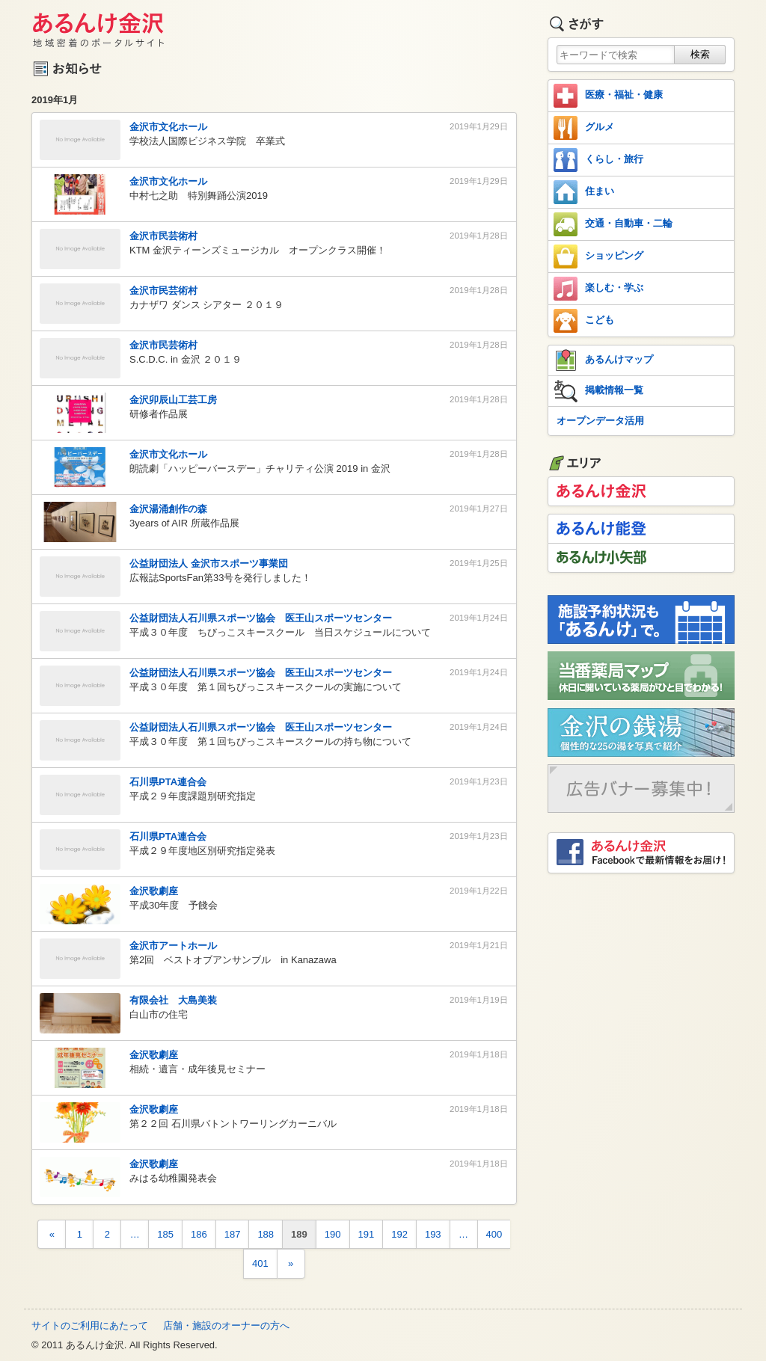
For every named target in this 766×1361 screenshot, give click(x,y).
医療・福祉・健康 (608, 96)
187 (232, 1234)
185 (165, 1234)
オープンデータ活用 (600, 420)
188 (265, 1234)
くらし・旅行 (598, 160)
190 (333, 1234)
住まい (584, 192)
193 (433, 1234)
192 (399, 1234)
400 (494, 1234)
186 (199, 1234)
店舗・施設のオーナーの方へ (226, 1325)
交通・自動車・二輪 (613, 224)
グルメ (584, 128)
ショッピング (598, 256)
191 (366, 1234)
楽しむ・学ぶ (598, 289)
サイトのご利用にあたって (89, 1325)
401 (260, 1263)
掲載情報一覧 (598, 391)
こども (584, 321)
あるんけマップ (603, 360)
